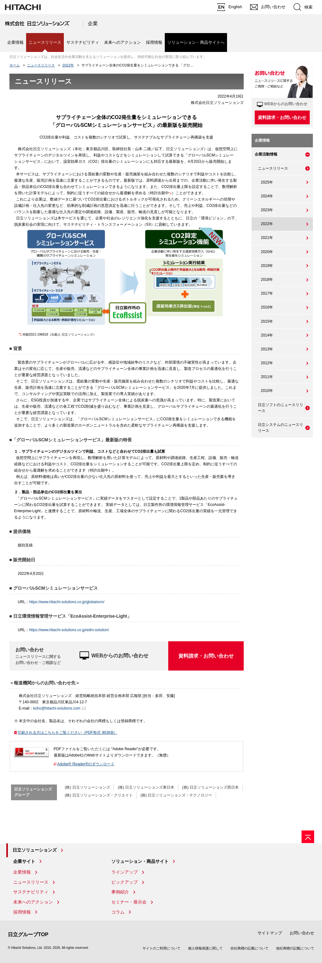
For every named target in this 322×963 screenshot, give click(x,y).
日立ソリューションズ (35, 850)
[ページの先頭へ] (308, 836)
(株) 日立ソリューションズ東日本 (146, 787)
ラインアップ (124, 872)
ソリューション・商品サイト (140, 861)
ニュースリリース (41, 65)
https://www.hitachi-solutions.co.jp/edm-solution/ (69, 630)
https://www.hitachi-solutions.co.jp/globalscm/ (66, 602)
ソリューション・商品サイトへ (196, 42)
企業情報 (15, 42)
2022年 (68, 65)
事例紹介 (120, 891)
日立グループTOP (28, 934)
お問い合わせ (302, 933)
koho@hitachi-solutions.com (56, 708)
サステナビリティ (82, 42)
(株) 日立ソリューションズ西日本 (210, 787)
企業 (93, 23)
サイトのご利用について (161, 948)
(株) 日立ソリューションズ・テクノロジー (176, 795)
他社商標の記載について (295, 948)
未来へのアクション (122, 42)
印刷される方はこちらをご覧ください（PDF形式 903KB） (70, 732)
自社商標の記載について (249, 948)
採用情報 (154, 42)
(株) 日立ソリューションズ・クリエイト (99, 795)
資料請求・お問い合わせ (206, 656)
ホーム (14, 65)
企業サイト (24, 861)
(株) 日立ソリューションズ (87, 787)
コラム (118, 912)
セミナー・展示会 (129, 901)
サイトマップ (270, 933)
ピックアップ (124, 882)
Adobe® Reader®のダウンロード (86, 764)
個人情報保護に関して (205, 948)
